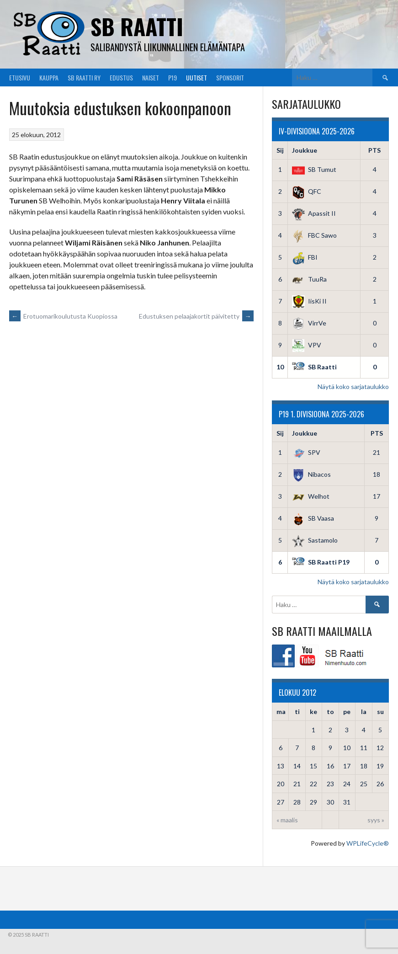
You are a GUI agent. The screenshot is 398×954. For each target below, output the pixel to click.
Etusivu (19, 77)
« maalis (287, 820)
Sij (280, 150)
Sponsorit (230, 77)
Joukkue (304, 150)
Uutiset (196, 77)
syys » (375, 820)
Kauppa (48, 77)
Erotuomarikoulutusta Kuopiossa (63, 316)
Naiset (150, 77)
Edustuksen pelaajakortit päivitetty (196, 316)
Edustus (121, 77)
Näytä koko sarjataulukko (353, 386)
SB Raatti (136, 26)
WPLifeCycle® (367, 843)
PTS (374, 150)
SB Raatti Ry (84, 77)
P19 (172, 77)
